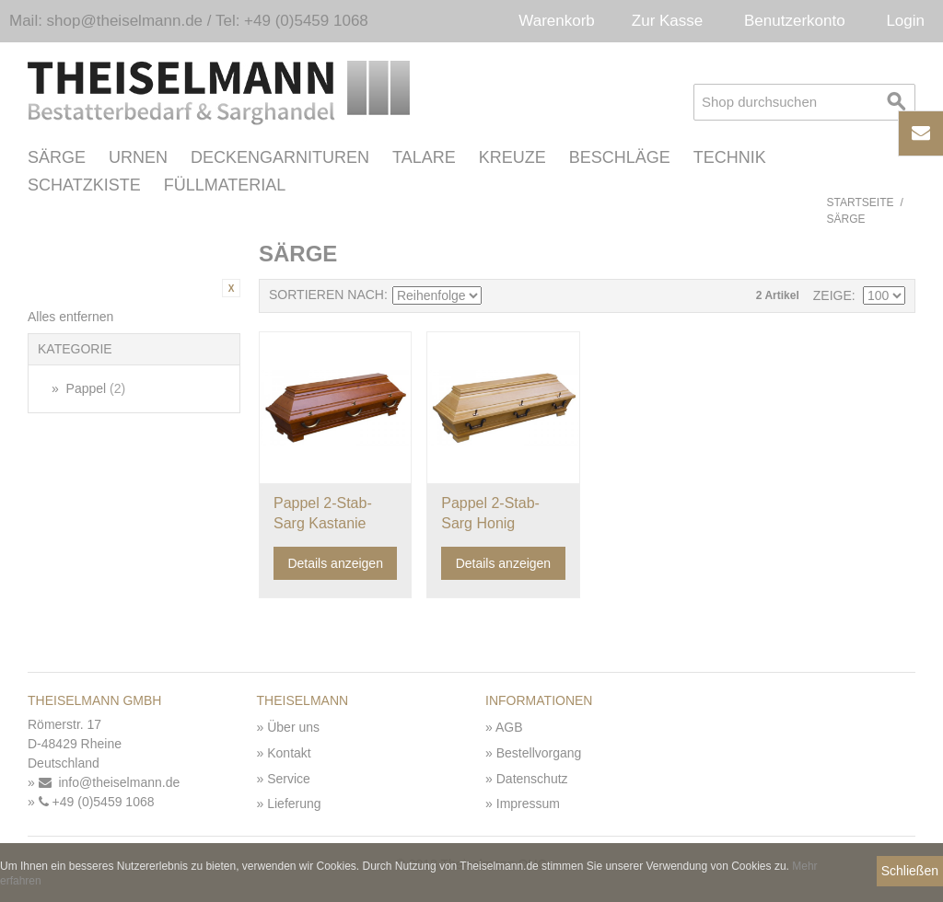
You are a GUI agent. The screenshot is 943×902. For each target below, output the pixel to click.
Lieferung (293, 803)
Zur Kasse (667, 20)
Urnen (138, 157)
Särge (57, 157)
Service (288, 778)
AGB (509, 727)
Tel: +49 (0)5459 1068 (291, 20)
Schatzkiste (84, 185)
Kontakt (288, 753)
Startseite (860, 202)
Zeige (832, 295)
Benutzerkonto (794, 20)
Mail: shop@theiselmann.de (106, 20)
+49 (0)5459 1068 (97, 801)
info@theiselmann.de (109, 782)
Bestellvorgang (539, 753)
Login (905, 20)
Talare (424, 157)
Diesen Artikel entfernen (231, 288)
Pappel (94, 388)
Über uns (293, 727)
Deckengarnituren (280, 157)
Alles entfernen (70, 316)
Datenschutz (532, 778)
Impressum (528, 803)
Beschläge (619, 157)
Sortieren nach (326, 294)
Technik (729, 157)
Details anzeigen (335, 563)
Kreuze (512, 157)
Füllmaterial (225, 185)
